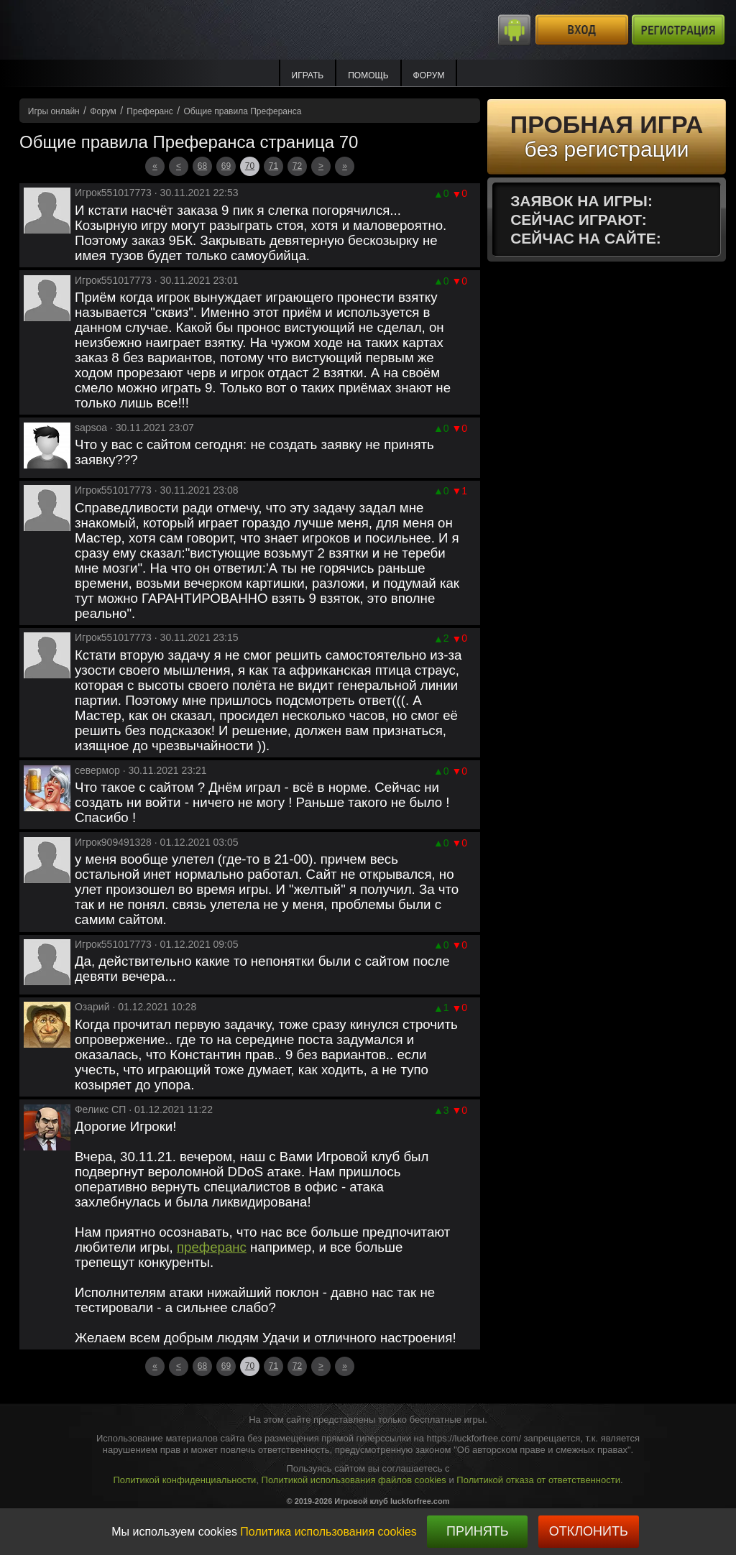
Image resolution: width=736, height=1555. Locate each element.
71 (273, 166)
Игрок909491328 (113, 842)
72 (297, 166)
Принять (477, 1531)
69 (226, 166)
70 (249, 166)
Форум (429, 75)
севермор (97, 770)
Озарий (92, 1006)
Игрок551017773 (113, 192)
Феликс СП (100, 1109)
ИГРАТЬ (308, 75)
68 (202, 166)
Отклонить (588, 1531)
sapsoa (91, 427)
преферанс (212, 1247)
